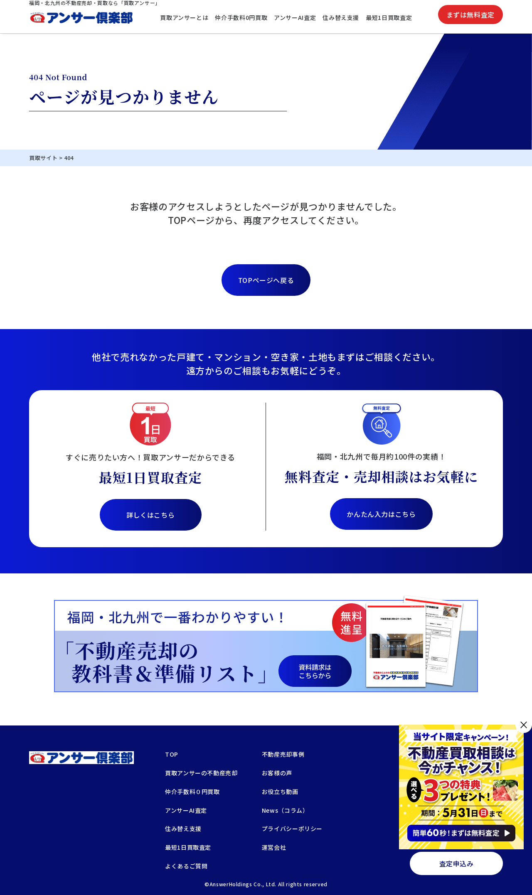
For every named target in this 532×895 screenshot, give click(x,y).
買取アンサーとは (184, 17)
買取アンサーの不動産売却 (201, 773)
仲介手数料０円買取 (192, 792)
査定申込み (456, 863)
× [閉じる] (524, 724)
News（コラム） (285, 810)
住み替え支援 (341, 17)
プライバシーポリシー (292, 829)
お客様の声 (277, 773)
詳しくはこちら (150, 515)
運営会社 (274, 847)
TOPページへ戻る (266, 280)
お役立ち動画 (280, 792)
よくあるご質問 (186, 866)
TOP (171, 754)
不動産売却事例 (283, 754)
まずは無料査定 (470, 15)
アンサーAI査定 (295, 17)
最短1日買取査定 (389, 17)
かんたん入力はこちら (381, 514)
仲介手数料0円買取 (241, 17)
